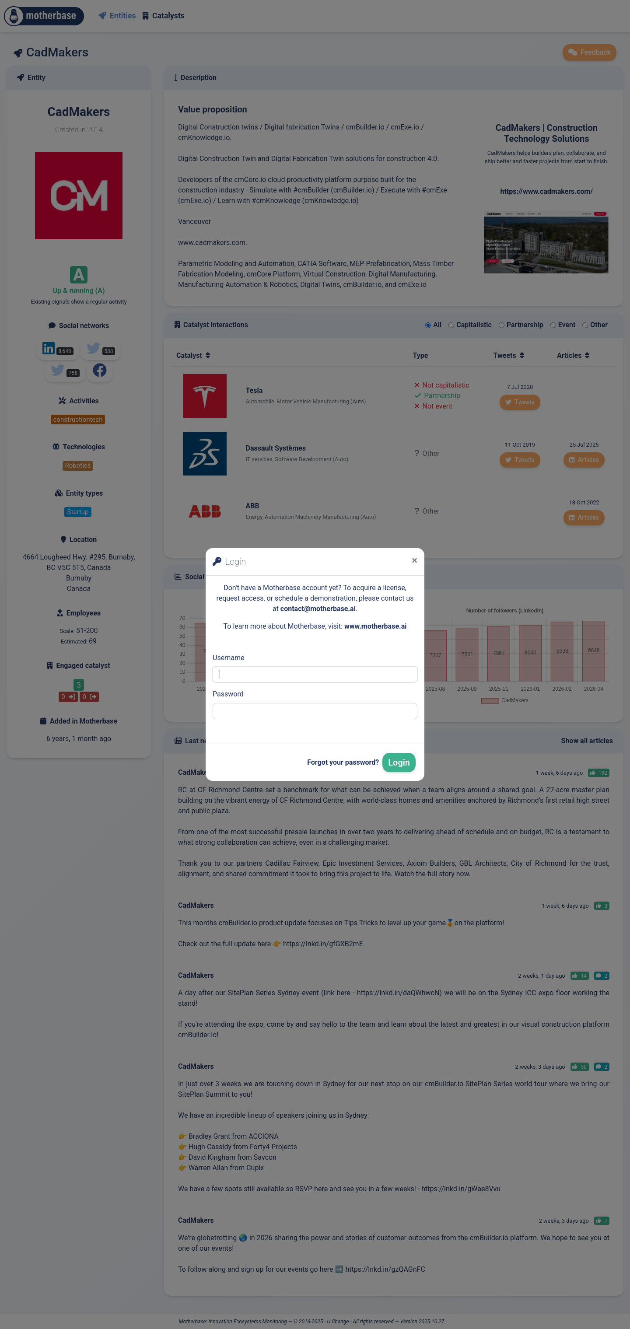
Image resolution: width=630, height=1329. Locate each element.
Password (228, 694)
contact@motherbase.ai (318, 609)
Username (229, 658)
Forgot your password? (343, 762)
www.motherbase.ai (375, 626)
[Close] (414, 560)
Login (399, 762)
